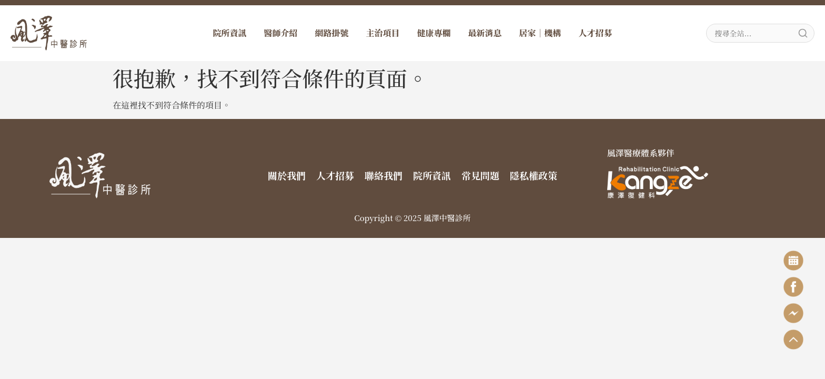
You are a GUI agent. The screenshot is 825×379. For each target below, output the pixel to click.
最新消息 (485, 33)
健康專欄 (434, 33)
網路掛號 (331, 33)
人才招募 (595, 33)
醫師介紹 (280, 33)
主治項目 (382, 33)
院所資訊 (229, 33)
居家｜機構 (540, 33)
